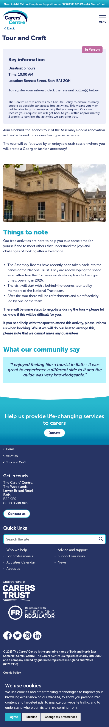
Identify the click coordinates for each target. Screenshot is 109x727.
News (62, 562)
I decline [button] (31, 717)
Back (9, 28)
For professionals (19, 556)
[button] (101, 539)
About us (13, 569)
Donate (54, 433)
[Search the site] (54, 539)
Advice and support (72, 550)
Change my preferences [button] (61, 717)
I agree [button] (13, 717)
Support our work (71, 556)
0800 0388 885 (70, 4)
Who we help (16, 550)
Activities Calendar (20, 562)
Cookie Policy (12, 672)
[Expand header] (102, 17)
